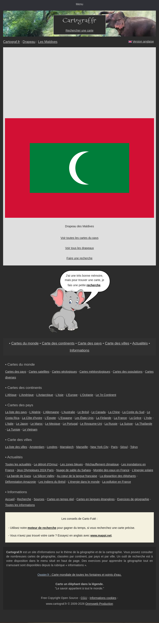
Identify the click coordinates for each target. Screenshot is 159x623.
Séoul (124, 447)
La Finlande (103, 418)
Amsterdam (37, 447)
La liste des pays (16, 412)
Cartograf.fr (11, 42)
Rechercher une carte (80, 30)
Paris (114, 447)
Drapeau (29, 42)
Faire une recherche (79, 258)
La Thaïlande (143, 423)
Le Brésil (83, 412)
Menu (79, 4)
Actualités (140, 343)
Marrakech (67, 447)
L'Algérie (35, 412)
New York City (99, 447)
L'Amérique (26, 395)
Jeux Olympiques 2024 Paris (35, 470)
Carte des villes (117, 343)
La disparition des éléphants (118, 476)
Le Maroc (37, 423)
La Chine (114, 412)
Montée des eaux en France (111, 470)
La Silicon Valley (43, 476)
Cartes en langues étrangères (95, 499)
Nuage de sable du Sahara (73, 470)
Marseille (82, 447)
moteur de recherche (42, 527)
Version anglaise (143, 41)
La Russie (111, 423)
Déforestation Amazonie (20, 481)
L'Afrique (11, 395)
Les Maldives (47, 42)
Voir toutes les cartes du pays (80, 238)
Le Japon (22, 423)
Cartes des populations (127, 371)
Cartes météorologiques (95, 371)
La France (120, 418)
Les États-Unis (84, 418)
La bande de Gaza (19, 476)
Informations (79, 350)
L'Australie (68, 412)
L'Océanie (86, 395)
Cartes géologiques (64, 371)
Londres (52, 447)
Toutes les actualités (18, 464)
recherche (93, 285)
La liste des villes (16, 447)
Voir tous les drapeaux (79, 248)
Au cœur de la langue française (77, 476)
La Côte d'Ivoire (32, 418)
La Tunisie (13, 429)
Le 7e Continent (106, 395)
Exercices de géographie (133, 499)
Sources (39, 499)
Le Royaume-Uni (91, 423)
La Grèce (135, 418)
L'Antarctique (44, 395)
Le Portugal (70, 423)
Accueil (9, 499)
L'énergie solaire (142, 470)
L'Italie (9, 423)
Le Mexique (52, 423)
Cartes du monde (25, 343)
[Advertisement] (79, 78)
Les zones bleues (71, 464)
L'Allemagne (51, 412)
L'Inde (148, 418)
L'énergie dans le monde (84, 481)
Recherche (24, 499)
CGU (84, 598)
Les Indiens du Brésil (52, 481)
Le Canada (99, 412)
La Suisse (126, 423)
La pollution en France (116, 481)
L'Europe (72, 395)
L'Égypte (50, 418)
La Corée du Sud (133, 412)
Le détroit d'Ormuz (46, 464)
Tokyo (134, 447)
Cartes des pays (15, 371)
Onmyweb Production (99, 603)
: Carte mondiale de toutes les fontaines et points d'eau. (79, 574)
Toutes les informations (20, 505)
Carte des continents (58, 343)
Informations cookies (103, 598)
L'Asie (60, 395)
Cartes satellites (39, 371)
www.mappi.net (100, 535)
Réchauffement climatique (102, 464)
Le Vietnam (30, 429)
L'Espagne (65, 418)
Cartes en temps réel (60, 499)
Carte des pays (90, 343)
